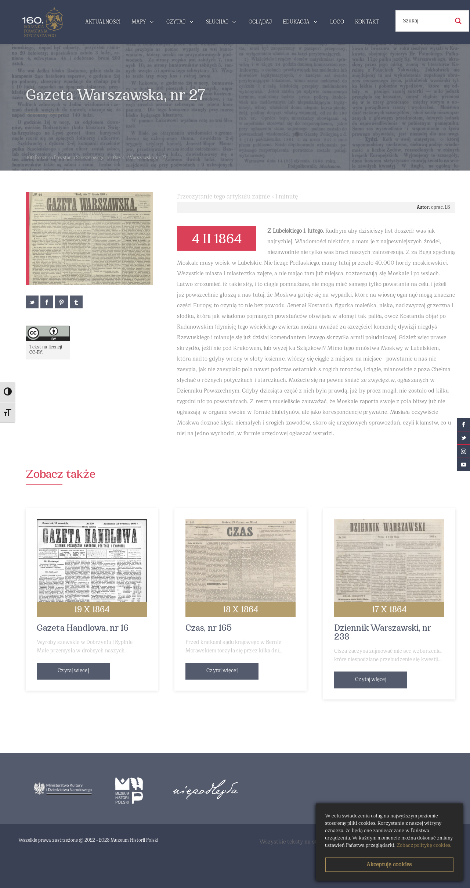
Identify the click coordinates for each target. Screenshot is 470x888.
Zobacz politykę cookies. (424, 845)
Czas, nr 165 (208, 628)
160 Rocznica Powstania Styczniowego (66, 158)
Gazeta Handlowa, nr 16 (83, 628)
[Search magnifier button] (458, 21)
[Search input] (425, 21)
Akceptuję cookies (389, 864)
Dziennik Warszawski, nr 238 (382, 632)
